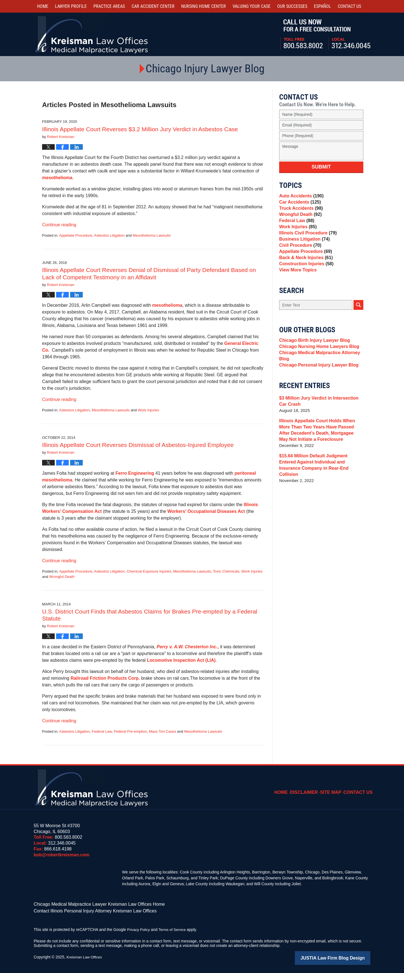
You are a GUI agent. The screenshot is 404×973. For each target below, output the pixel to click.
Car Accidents (298, 204)
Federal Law (102, 731)
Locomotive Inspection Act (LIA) (181, 660)
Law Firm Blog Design (343, 956)
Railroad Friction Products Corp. (105, 678)
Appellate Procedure (75, 235)
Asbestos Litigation (109, 235)
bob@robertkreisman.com (61, 854)
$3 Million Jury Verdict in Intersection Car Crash (320, 429)
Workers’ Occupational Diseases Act (206, 511)
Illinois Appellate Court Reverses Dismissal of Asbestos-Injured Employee (138, 445)
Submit (321, 167)
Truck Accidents (299, 212)
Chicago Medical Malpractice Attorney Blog (317, 381)
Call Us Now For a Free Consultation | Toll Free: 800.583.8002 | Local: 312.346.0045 (325, 34)
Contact (349, 6)
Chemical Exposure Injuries (149, 571)
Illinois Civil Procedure (306, 243)
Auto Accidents (300, 196)
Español (322, 6)
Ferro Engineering (134, 473)
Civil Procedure (299, 259)
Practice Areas (109, 6)
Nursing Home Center (203, 6)
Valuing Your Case (251, 6)
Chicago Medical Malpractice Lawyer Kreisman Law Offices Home (91, 903)
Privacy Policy (139, 928)
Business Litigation (303, 251)
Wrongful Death (61, 577)
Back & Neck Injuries (304, 275)
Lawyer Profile (71, 6)
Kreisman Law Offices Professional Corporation (92, 34)
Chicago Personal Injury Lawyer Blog (316, 392)
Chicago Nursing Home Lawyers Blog (316, 370)
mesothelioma (57, 177)
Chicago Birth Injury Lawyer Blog (312, 363)
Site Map (334, 788)
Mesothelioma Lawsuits (152, 235)
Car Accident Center (153, 6)
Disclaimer (310, 788)
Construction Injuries (304, 283)
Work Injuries (148, 410)
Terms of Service (174, 928)
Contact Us (360, 788)
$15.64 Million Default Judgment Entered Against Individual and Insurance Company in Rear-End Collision (319, 490)
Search (358, 327)
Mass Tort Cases (162, 731)
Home (42, 6)
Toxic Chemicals (226, 571)
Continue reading (59, 224)
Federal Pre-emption (130, 731)
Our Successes (292, 6)
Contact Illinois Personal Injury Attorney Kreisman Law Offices (87, 909)
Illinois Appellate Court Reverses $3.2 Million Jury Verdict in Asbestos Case (140, 129)
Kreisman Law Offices (85, 955)
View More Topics (296, 291)
